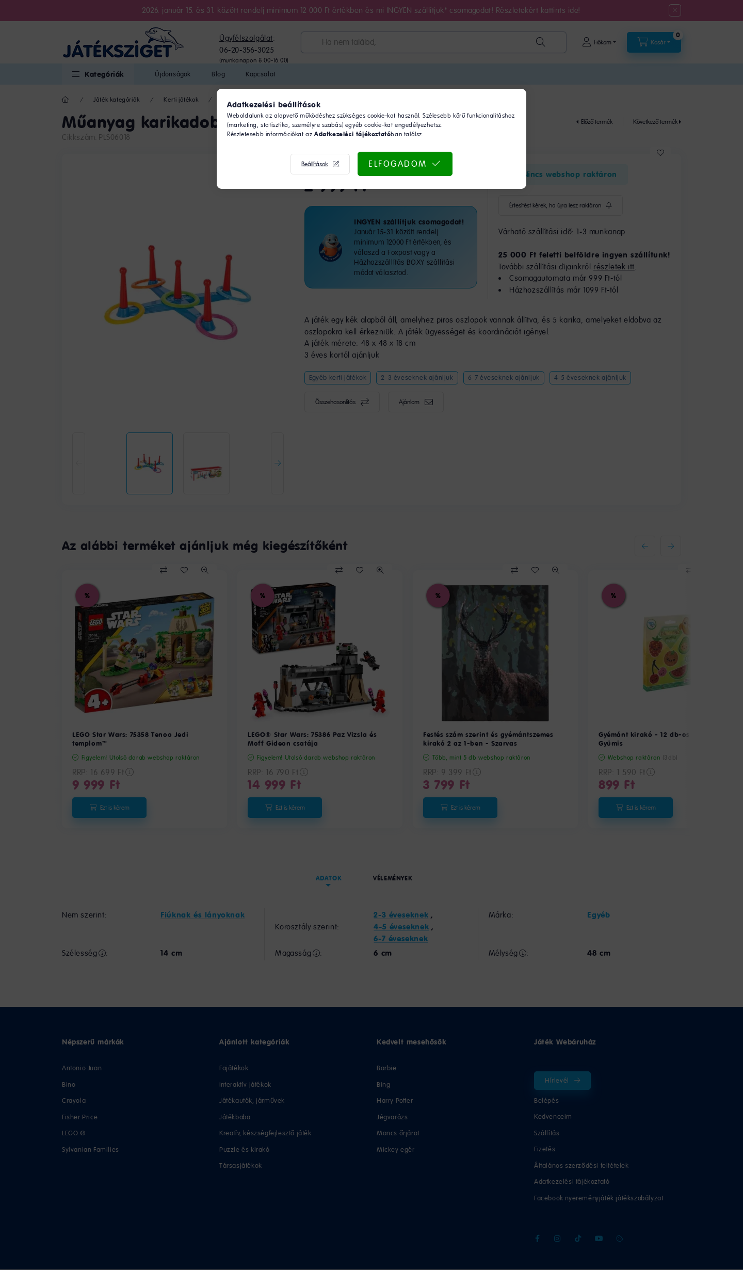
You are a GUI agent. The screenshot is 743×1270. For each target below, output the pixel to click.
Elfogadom (397, 163)
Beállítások (314, 164)
